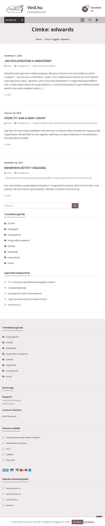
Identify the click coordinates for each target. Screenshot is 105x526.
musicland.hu (12, 499)
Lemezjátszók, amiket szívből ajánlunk (25, 293)
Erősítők (11, 223)
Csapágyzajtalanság (17, 287)
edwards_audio (47, 123)
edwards (45, 66)
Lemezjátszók (14, 257)
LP (52, 178)
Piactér (11, 263)
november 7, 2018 (13, 55)
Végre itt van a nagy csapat (25, 118)
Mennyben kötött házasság (25, 168)
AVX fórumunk (9, 416)
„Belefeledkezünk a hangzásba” (28, 61)
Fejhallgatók (13, 229)
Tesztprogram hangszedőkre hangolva (23, 437)
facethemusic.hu (13, 488)
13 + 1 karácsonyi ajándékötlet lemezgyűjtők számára (31, 282)
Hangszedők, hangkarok (18, 240)
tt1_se (84, 123)
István (8, 66)
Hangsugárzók (14, 234)
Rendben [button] (77, 522)
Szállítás (9, 454)
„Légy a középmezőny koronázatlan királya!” (27, 299)
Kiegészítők (13, 251)
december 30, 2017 (13, 162)
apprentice (37, 66)
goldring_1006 (44, 178)
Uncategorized (23, 66)
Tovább (7, 94)
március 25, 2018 (12, 113)
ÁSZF (8, 448)
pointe (56, 178)
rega (56, 123)
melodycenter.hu (13, 494)
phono (52, 66)
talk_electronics (64, 123)
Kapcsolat (10, 460)
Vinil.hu (34, 7)
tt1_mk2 (78, 123)
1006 (7, 178)
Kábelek (11, 246)
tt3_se (95, 123)
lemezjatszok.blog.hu (11, 400)
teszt (80, 178)
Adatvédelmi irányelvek (16, 443)
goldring (34, 178)
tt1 (73, 123)
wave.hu (9, 505)
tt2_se (89, 123)
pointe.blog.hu (8, 403)
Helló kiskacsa (14, 304)
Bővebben (89, 521)
